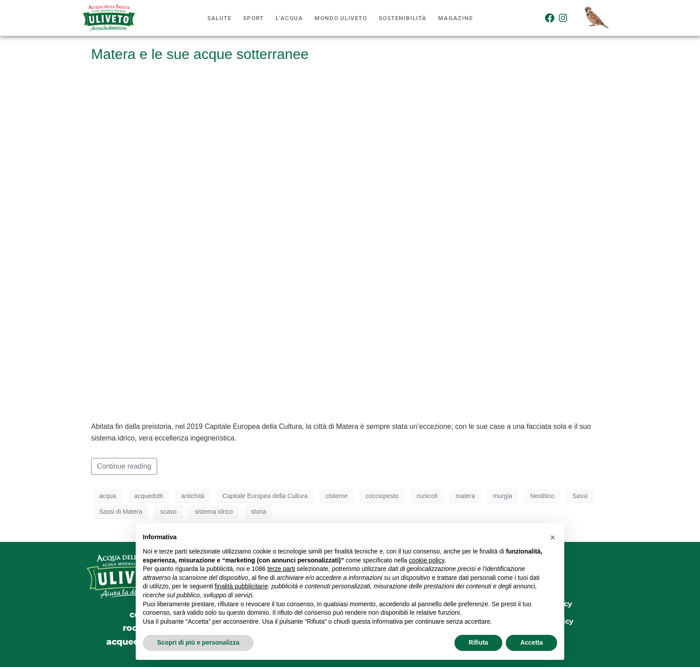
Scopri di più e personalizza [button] (198, 642)
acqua (107, 495)
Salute (219, 18)
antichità (192, 495)
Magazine (455, 18)
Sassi (580, 495)
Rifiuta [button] (478, 642)
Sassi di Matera (120, 511)
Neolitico (542, 495)
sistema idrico (214, 511)
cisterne (336, 495)
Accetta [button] (531, 642)
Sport (253, 18)
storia (258, 511)
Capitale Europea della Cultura (265, 495)
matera (465, 495)
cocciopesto (382, 495)
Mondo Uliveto (340, 18)
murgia (502, 495)
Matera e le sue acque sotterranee (199, 54)
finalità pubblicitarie (241, 586)
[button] (553, 537)
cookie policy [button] (426, 560)
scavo (168, 511)
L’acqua (289, 18)
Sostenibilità (402, 18)
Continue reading (124, 466)
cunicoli (427, 495)
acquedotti (148, 495)
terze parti (281, 568)
